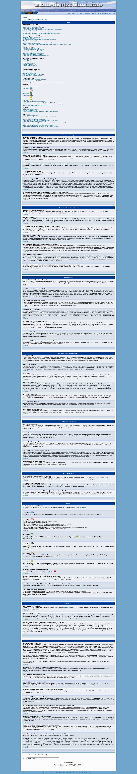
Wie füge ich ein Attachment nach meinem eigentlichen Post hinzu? (39, 116)
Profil (77, 13)
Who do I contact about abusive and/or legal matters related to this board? (41, 111)
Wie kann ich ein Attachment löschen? (32, 118)
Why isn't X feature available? (30, 110)
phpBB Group (67, 607)
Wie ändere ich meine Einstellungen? (32, 37)
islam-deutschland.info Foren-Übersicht (33, 19)
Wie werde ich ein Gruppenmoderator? (32, 75)
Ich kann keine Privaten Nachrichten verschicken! (35, 79)
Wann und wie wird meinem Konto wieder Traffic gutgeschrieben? (39, 102)
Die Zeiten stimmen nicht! (29, 38)
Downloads (83, 507)
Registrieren (87, 13)
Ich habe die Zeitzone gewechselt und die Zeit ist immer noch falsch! (39, 39)
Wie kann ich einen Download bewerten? (33, 105)
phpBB (68, 764)
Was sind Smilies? (27, 62)
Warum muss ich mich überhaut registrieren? (34, 27)
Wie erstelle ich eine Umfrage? (30, 52)
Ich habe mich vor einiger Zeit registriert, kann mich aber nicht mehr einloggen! (42, 33)
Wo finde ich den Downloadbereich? (31, 86)
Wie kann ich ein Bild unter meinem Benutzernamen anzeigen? (38, 42)
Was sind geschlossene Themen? (31, 66)
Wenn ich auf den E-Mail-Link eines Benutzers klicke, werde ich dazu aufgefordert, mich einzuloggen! (47, 44)
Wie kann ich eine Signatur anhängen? (32, 50)
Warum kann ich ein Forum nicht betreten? (33, 54)
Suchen (81, 13)
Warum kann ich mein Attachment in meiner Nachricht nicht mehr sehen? (40, 120)
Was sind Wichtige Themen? (30, 65)
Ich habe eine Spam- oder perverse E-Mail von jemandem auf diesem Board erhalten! (43, 82)
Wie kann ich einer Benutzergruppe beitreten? (34, 74)
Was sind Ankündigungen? (29, 64)
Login (113, 13)
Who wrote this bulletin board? (30, 109)
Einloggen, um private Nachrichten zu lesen (101, 13)
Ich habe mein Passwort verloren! (31, 30)
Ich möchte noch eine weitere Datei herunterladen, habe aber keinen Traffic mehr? (43, 104)
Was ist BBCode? (27, 59)
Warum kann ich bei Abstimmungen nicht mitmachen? (36, 55)
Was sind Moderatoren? (28, 72)
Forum (73, 13)
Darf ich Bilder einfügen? (29, 63)
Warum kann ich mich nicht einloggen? (32, 26)
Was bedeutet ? (28, 88)
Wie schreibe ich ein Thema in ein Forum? (33, 48)
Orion (61, 764)
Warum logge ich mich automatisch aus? (33, 28)
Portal (68, 13)
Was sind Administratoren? (29, 70)
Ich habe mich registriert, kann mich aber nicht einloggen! (37, 32)
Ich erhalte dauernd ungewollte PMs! (32, 80)
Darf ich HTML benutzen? (29, 60)
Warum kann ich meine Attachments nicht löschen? (35, 124)
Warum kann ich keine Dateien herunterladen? (34, 101)
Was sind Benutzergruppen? (30, 73)
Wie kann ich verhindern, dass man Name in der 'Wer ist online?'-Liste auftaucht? (42, 29)
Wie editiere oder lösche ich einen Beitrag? (33, 49)
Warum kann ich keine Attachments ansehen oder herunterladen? (39, 125)
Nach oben (25, 144)
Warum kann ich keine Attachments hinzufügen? (34, 121)
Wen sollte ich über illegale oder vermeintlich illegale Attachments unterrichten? (42, 126)
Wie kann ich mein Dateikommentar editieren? (34, 119)
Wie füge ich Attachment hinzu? (30, 115)
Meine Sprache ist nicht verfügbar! (31, 40)
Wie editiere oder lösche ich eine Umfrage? (33, 53)
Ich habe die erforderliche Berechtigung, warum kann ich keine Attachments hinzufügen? (44, 122)
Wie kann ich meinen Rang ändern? (31, 43)
